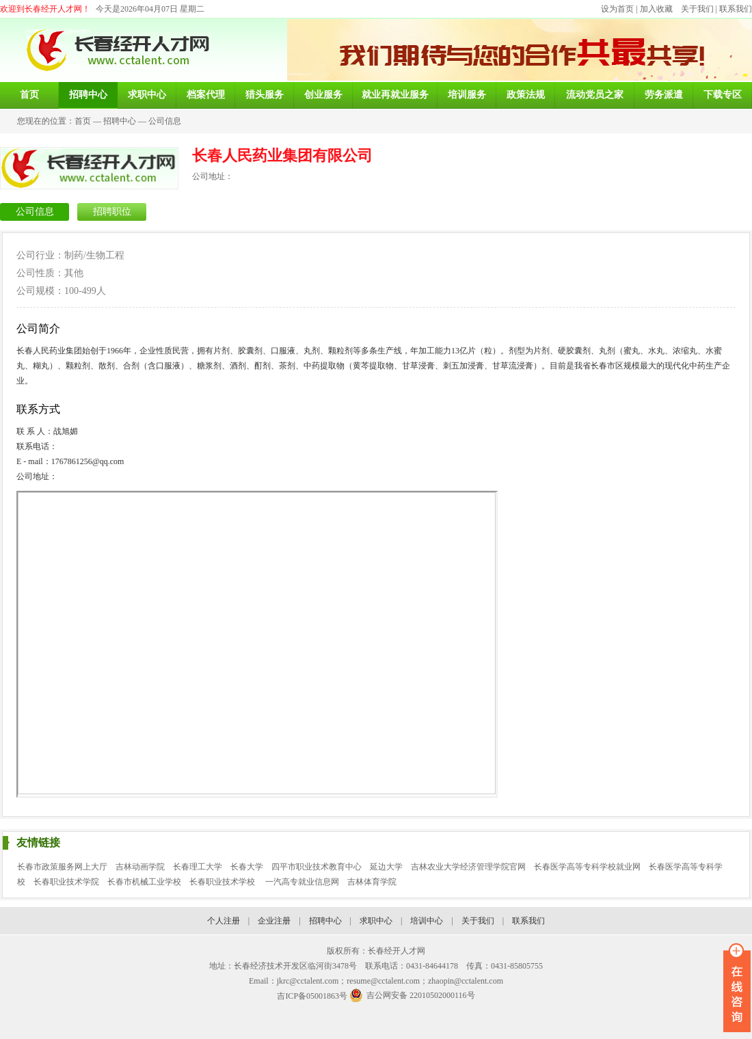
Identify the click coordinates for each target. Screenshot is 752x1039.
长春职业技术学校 (223, 882)
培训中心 (426, 921)
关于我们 (697, 9)
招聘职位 (112, 211)
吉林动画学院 (140, 867)
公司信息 (164, 121)
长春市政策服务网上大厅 (62, 867)
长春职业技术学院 (66, 882)
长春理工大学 (197, 867)
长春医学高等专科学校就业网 (587, 867)
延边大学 (386, 867)
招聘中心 (119, 121)
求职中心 (376, 921)
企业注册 (274, 921)
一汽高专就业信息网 (302, 882)
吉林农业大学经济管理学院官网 (468, 867)
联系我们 (735, 9)
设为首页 (617, 9)
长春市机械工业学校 (144, 882)
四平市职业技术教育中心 (316, 867)
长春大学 (246, 867)
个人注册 (223, 921)
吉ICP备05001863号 (312, 996)
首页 (83, 121)
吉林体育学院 (372, 882)
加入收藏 (656, 9)
